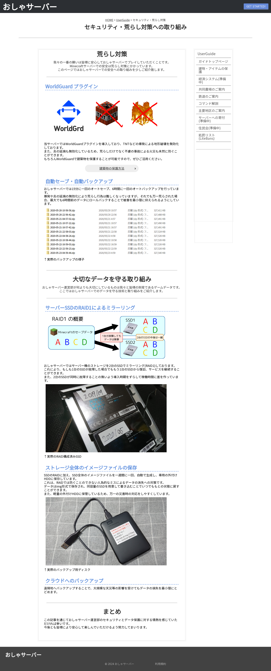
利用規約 (160, 664)
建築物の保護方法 (111, 168)
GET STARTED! (256, 6)
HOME (109, 20)
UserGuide (123, 20)
